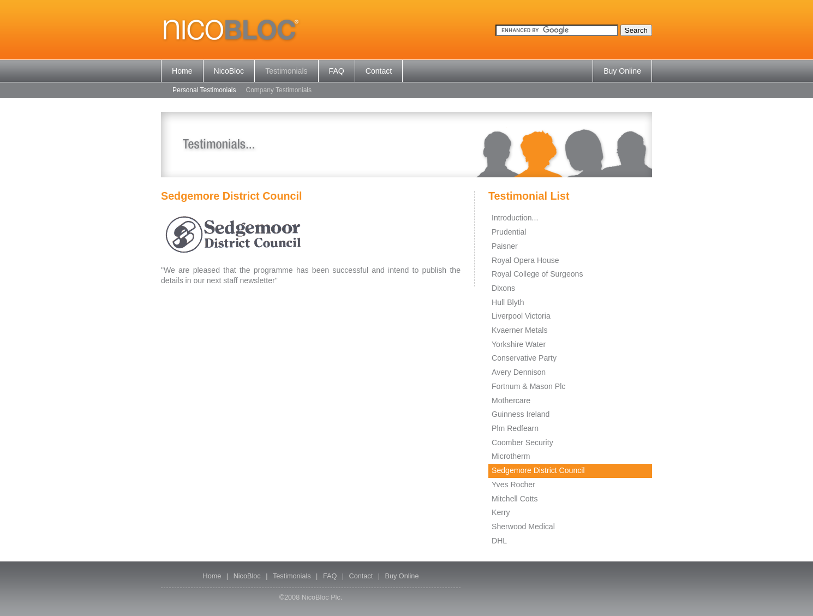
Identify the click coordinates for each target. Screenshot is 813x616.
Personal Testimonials (204, 90)
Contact (379, 71)
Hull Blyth (508, 302)
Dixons (503, 288)
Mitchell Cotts (515, 498)
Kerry (501, 512)
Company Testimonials (279, 90)
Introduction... (515, 217)
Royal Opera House (525, 260)
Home (182, 71)
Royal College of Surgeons (537, 274)
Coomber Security (522, 442)
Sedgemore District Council (538, 470)
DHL (499, 540)
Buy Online (622, 71)
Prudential (509, 232)
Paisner (505, 246)
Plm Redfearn (515, 428)
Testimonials (286, 71)
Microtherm (511, 456)
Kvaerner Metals (520, 330)
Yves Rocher (513, 484)
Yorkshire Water (519, 344)
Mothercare (511, 400)
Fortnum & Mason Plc (528, 386)
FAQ (336, 71)
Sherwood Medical (523, 526)
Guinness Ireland (520, 414)
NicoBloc (229, 71)
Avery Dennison (519, 372)
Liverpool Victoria (521, 316)
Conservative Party (524, 358)
